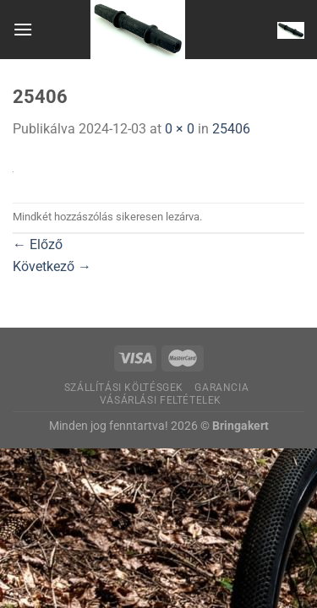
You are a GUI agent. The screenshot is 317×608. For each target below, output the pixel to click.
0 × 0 (179, 129)
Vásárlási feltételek (160, 400)
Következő (52, 266)
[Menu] (23, 29)
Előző (38, 244)
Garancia (221, 388)
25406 (231, 129)
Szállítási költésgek (123, 388)
